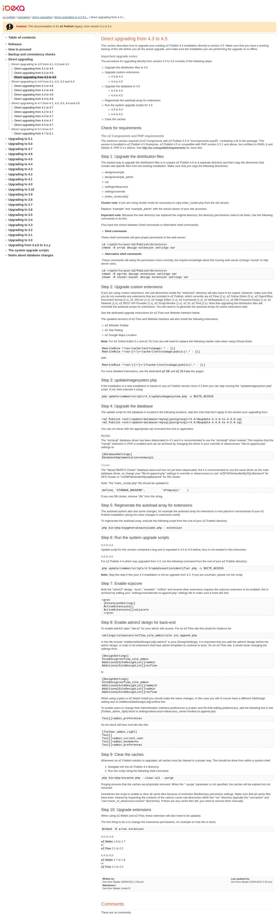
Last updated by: (240, 878)
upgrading (24, 17)
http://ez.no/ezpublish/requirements (164, 147)
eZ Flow (106, 848)
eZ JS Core (183, 371)
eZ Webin (107, 841)
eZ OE (166, 371)
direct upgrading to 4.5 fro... (71, 17)
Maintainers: (109, 885)
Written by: (109, 878)
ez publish (9, 17)
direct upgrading (42, 17)
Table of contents (22, 37)
